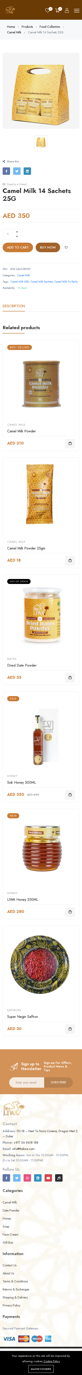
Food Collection (50, 27)
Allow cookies (41, 1369)
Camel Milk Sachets (42, 282)
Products (27, 27)
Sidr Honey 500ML (21, 782)
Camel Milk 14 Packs (66, 282)
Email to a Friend (14, 184)
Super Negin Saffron (22, 1016)
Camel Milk (14, 32)
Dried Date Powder (22, 665)
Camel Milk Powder (21, 431)
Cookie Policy (52, 1361)
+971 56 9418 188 (26, 1142)
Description (14, 306)
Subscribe (58, 1082)
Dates (12, 659)
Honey (12, 776)
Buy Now (48, 247)
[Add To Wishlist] (66, 247)
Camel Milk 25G (20, 282)
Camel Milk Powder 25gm (26, 548)
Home (11, 27)
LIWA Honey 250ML (22, 899)
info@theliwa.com (23, 1149)
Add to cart (18, 247)
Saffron (14, 1010)
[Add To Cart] (70, 443)
